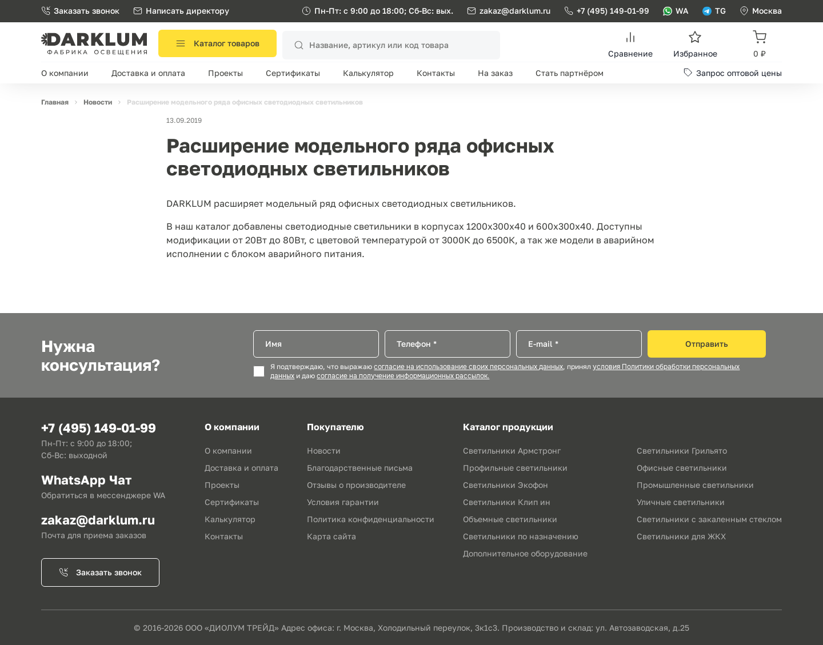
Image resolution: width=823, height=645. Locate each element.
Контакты (436, 73)
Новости (324, 450)
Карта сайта (331, 536)
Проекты (225, 73)
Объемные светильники (510, 519)
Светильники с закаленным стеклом (709, 519)
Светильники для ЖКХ (681, 536)
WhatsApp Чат (86, 479)
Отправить (706, 343)
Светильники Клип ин (506, 502)
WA (676, 10)
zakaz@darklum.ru (515, 10)
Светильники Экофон (505, 485)
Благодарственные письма (360, 467)
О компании (65, 73)
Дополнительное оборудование (525, 553)
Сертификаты (293, 73)
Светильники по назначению (520, 536)
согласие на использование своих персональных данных (468, 366)
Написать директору (181, 10)
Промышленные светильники (695, 485)
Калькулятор (368, 73)
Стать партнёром (570, 73)
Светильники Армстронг (512, 450)
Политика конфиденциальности (370, 519)
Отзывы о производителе (356, 485)
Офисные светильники (682, 467)
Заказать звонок (80, 10)
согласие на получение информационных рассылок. (403, 375)
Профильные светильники (515, 467)
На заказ (495, 73)
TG (714, 10)
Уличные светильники (681, 502)
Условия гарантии (343, 502)
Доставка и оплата (148, 73)
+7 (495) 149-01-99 (606, 10)
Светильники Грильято (682, 450)
